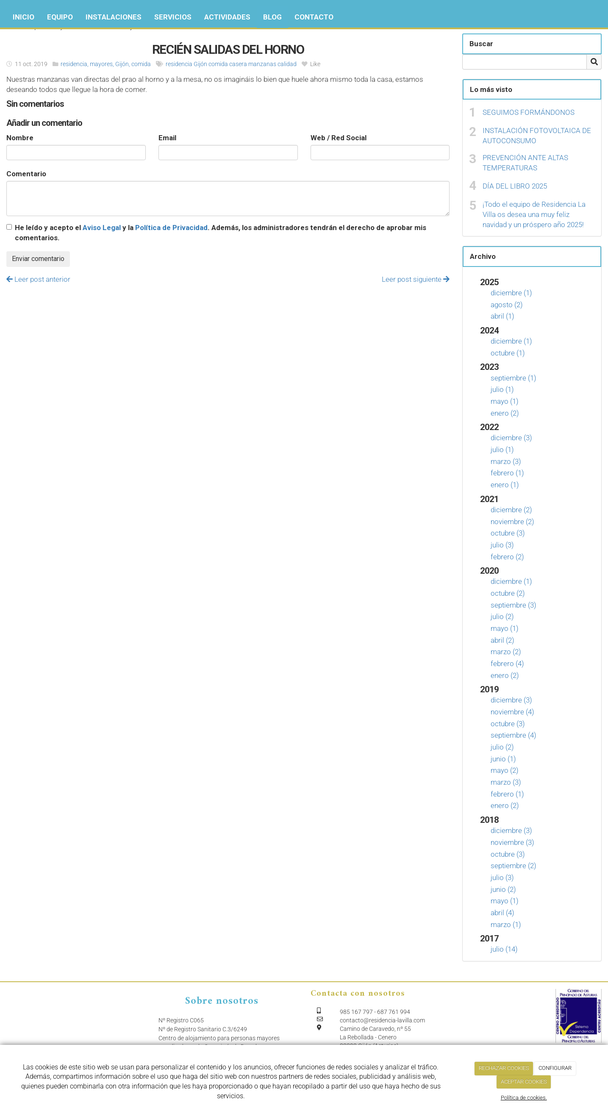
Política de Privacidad (171, 227)
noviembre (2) (512, 521)
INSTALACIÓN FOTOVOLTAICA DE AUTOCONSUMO (537, 135)
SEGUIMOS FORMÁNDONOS (529, 112)
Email (167, 137)
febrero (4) (507, 663)
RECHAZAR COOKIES (504, 1068)
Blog (272, 17)
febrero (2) (507, 557)
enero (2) (505, 413)
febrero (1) (507, 473)
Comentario (26, 173)
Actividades (227, 17)
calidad (287, 64)
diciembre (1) (511, 293)
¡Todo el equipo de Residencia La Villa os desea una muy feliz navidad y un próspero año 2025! (534, 214)
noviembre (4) (512, 712)
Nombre (19, 137)
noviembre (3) (512, 842)
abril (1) (502, 316)
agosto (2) (507, 304)
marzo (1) (506, 924)
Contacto (313, 17)
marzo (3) (506, 461)
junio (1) (503, 759)
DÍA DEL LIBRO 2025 (515, 186)
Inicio (23, 17)
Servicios (173, 17)
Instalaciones (114, 17)
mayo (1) (505, 401)
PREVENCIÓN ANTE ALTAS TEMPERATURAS (525, 162)
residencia (179, 64)
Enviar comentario (38, 259)
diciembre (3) (511, 437)
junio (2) (503, 889)
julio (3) (502, 545)
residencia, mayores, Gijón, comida (106, 64)
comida (218, 64)
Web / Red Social (338, 137)
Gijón (200, 64)
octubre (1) (508, 353)
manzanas (262, 64)
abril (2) (502, 640)
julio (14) (504, 949)
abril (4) (502, 912)
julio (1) (502, 389)
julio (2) (502, 616)
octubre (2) (508, 593)
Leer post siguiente (416, 279)
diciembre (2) (511, 509)
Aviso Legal (102, 227)
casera (238, 64)
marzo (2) (506, 651)
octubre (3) (508, 533)
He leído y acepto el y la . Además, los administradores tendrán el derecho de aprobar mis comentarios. (220, 232)
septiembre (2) (513, 865)
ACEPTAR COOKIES (524, 1081)
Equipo (60, 17)
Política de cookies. (524, 1097)
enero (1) (505, 484)
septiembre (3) (513, 605)
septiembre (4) (513, 735)
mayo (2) (505, 770)
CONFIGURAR (555, 1068)
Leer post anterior (38, 279)
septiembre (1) (513, 378)
